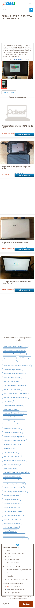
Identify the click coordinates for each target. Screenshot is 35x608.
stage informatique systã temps (13, 405)
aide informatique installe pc (12, 480)
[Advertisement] (17, 32)
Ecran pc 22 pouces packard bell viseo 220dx (16, 282)
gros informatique (9, 358)
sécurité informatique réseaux (13, 417)
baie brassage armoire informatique (15, 492)
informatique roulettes (11, 527)
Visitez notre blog (13, 586)
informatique (8, 401)
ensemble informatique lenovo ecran (15, 413)
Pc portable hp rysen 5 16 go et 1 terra (16, 167)
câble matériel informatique (12, 433)
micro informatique (10, 362)
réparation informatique (11, 444)
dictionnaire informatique (11, 496)
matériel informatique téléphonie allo (15, 393)
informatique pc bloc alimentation (14, 535)
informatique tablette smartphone (14, 354)
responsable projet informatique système (16, 472)
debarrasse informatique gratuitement (15, 397)
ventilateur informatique (11, 519)
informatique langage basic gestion (14, 440)
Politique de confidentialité (16, 553)
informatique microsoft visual (13, 511)
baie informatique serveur (12, 456)
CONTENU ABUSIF (9, 92)
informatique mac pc (10, 425)
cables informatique (10, 531)
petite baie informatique (11, 464)
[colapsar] (30, 3)
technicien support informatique (14, 373)
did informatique (25, 358)
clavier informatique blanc (12, 503)
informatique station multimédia (14, 385)
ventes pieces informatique (12, 507)
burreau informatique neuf (12, 523)
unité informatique (9, 448)
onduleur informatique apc (12, 389)
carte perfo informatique (11, 499)
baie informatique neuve (11, 381)
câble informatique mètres (12, 476)
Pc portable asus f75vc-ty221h (15, 242)
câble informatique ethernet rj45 (14, 484)
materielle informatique (11, 409)
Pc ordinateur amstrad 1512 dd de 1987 (17, 127)
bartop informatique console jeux (14, 421)
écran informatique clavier (12, 377)
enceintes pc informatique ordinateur (15, 539)
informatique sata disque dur (13, 515)
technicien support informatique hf (14, 350)
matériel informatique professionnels (15, 346)
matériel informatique (10, 468)
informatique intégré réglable (13, 436)
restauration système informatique (14, 460)
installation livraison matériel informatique (17, 366)
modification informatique (12, 429)
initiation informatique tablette (13, 488)
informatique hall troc (10, 452)
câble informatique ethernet (12, 370)
